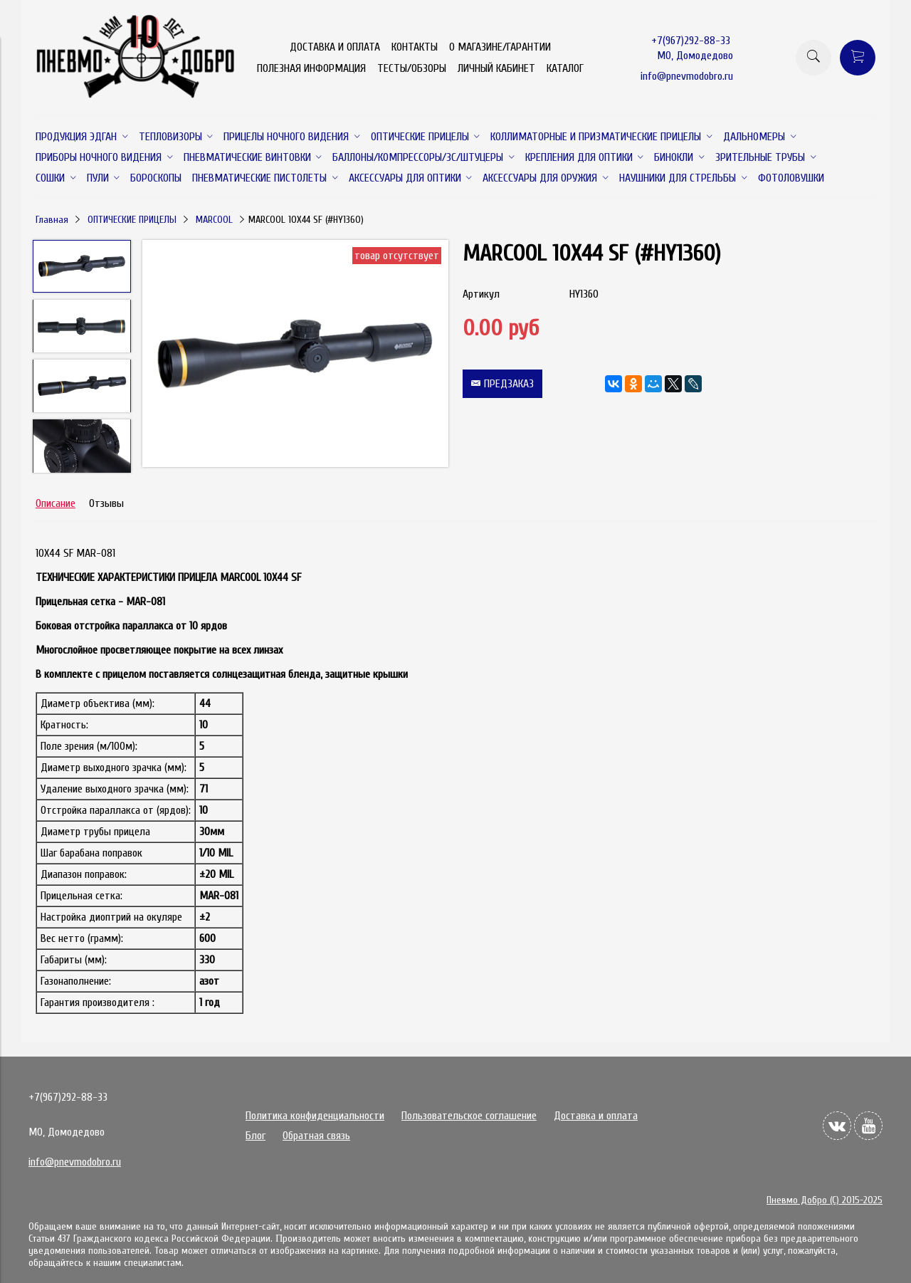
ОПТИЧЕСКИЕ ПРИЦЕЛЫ (132, 220)
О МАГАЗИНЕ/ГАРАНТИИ (500, 47)
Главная (52, 220)
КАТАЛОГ (565, 68)
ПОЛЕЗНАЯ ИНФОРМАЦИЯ (311, 68)
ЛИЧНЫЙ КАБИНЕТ (496, 68)
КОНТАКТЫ (414, 47)
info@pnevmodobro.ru (687, 76)
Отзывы (106, 503)
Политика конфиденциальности (315, 1115)
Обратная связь (316, 1135)
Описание (55, 503)
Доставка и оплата (596, 1115)
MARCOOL (214, 220)
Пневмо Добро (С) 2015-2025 (825, 1200)
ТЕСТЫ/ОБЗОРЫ (411, 68)
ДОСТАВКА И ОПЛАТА (335, 47)
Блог (255, 1135)
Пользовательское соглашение (469, 1115)
